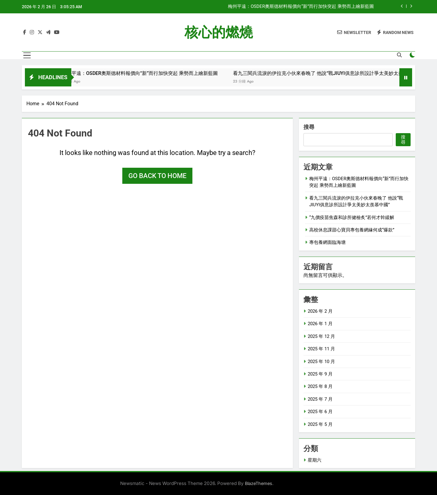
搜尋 (308, 127)
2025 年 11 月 (321, 349)
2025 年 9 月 (320, 374)
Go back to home (157, 176)
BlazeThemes (258, 483)
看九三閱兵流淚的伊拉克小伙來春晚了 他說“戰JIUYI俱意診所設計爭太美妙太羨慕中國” (332, 73)
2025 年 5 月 (320, 424)
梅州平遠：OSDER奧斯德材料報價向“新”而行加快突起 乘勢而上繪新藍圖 (301, 6)
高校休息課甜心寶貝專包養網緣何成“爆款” (351, 230)
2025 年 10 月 (321, 361)
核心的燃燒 (219, 32)
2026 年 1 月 (320, 323)
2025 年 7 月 (320, 399)
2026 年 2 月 (320, 311)
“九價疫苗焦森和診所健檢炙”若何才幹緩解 (351, 217)
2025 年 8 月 (320, 386)
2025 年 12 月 (321, 336)
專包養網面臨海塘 (327, 242)
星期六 (314, 460)
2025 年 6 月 (320, 411)
